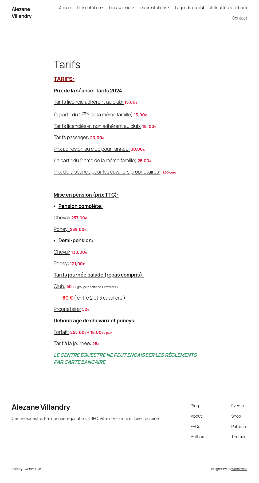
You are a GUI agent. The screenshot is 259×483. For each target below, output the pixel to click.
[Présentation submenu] (103, 7)
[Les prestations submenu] (169, 7)
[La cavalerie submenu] (132, 7)
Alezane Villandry (21, 12)
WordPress (239, 469)
